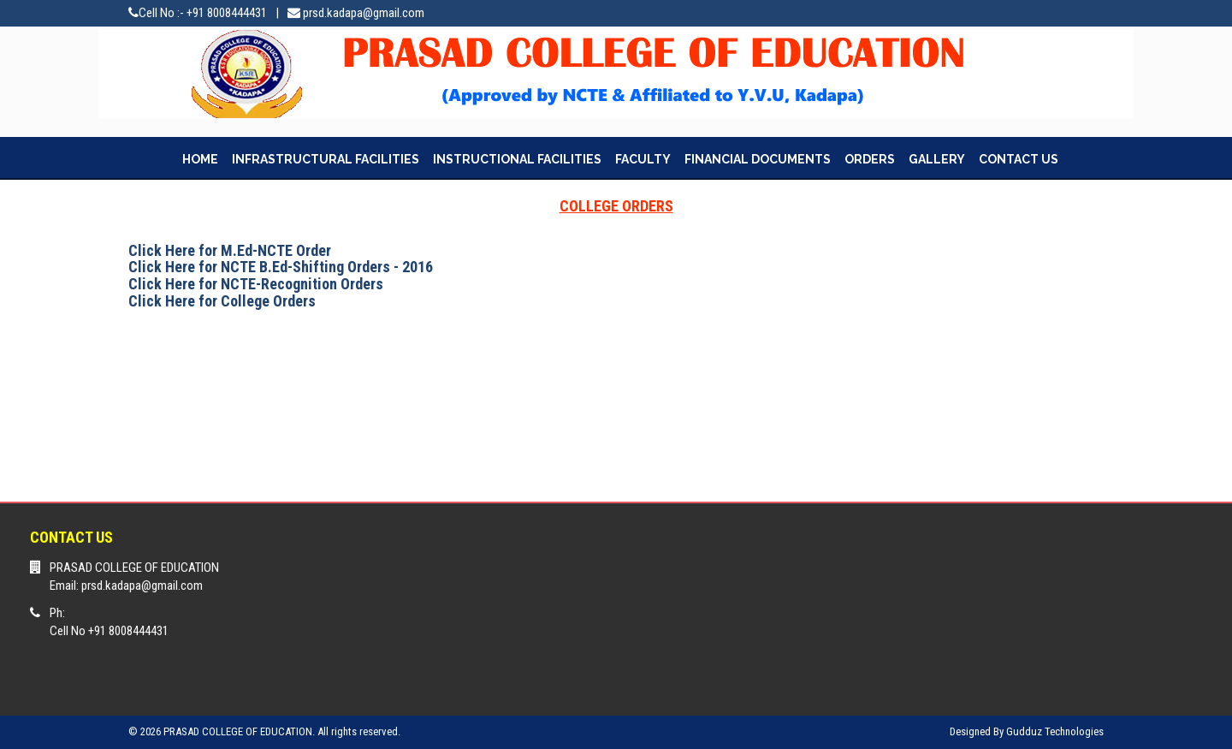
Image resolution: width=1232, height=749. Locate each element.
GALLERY (937, 159)
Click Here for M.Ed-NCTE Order (229, 250)
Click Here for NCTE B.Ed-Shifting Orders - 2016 (280, 267)
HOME (200, 159)
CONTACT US (1018, 159)
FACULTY (643, 159)
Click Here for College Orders (222, 301)
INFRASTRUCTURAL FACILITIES (325, 159)
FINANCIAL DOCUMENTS (757, 159)
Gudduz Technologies (1055, 731)
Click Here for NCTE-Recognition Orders (255, 284)
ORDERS (869, 159)
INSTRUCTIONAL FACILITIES (517, 159)
